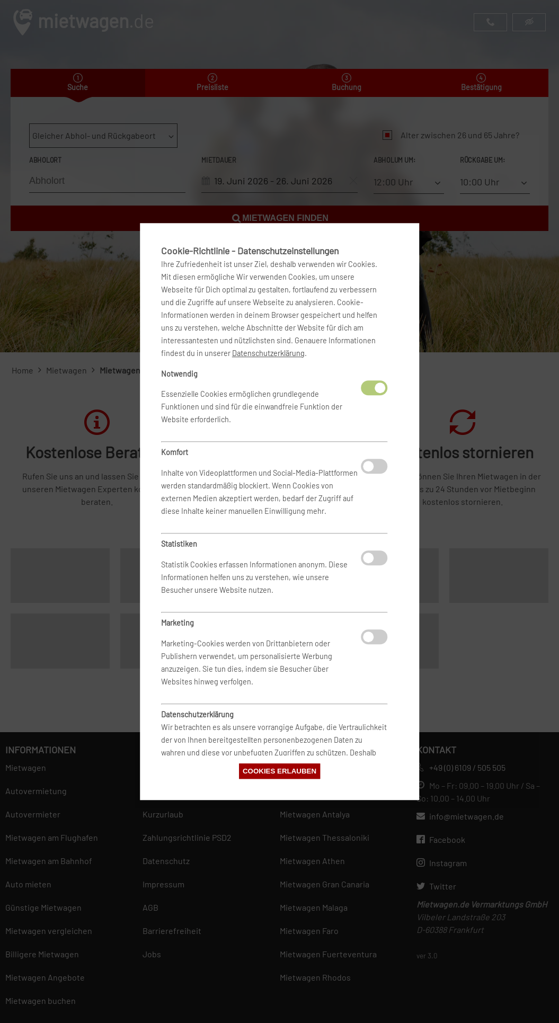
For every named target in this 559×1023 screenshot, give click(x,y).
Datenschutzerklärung (268, 353)
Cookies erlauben (279, 771)
